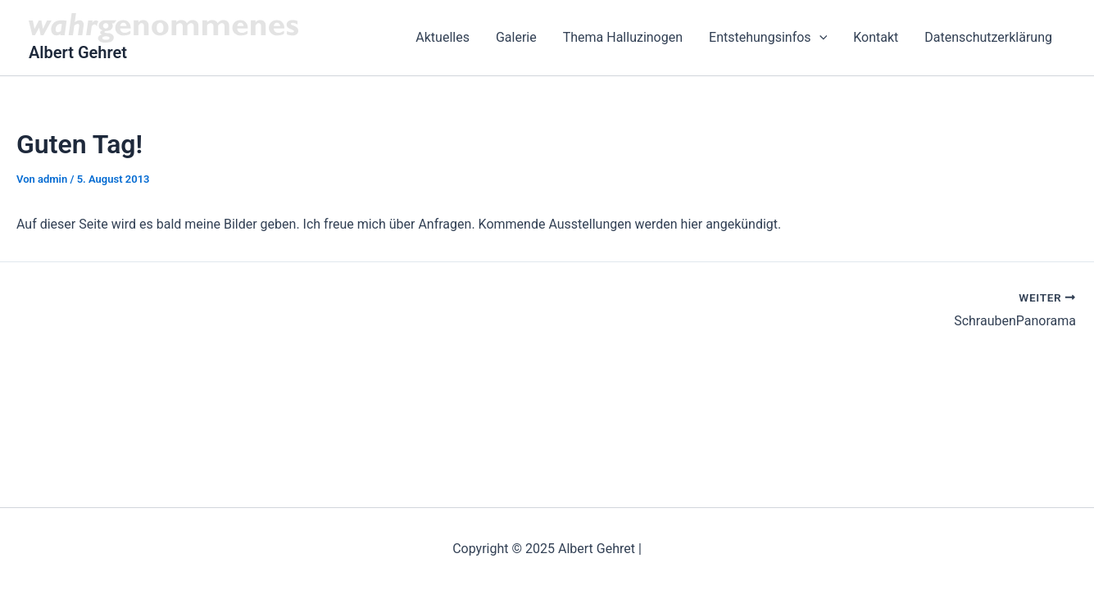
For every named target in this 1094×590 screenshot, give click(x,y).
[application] (819, 37)
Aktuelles (442, 37)
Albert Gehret (78, 52)
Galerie (516, 37)
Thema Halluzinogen (623, 37)
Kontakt (875, 37)
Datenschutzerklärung (988, 37)
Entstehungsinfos (768, 37)
